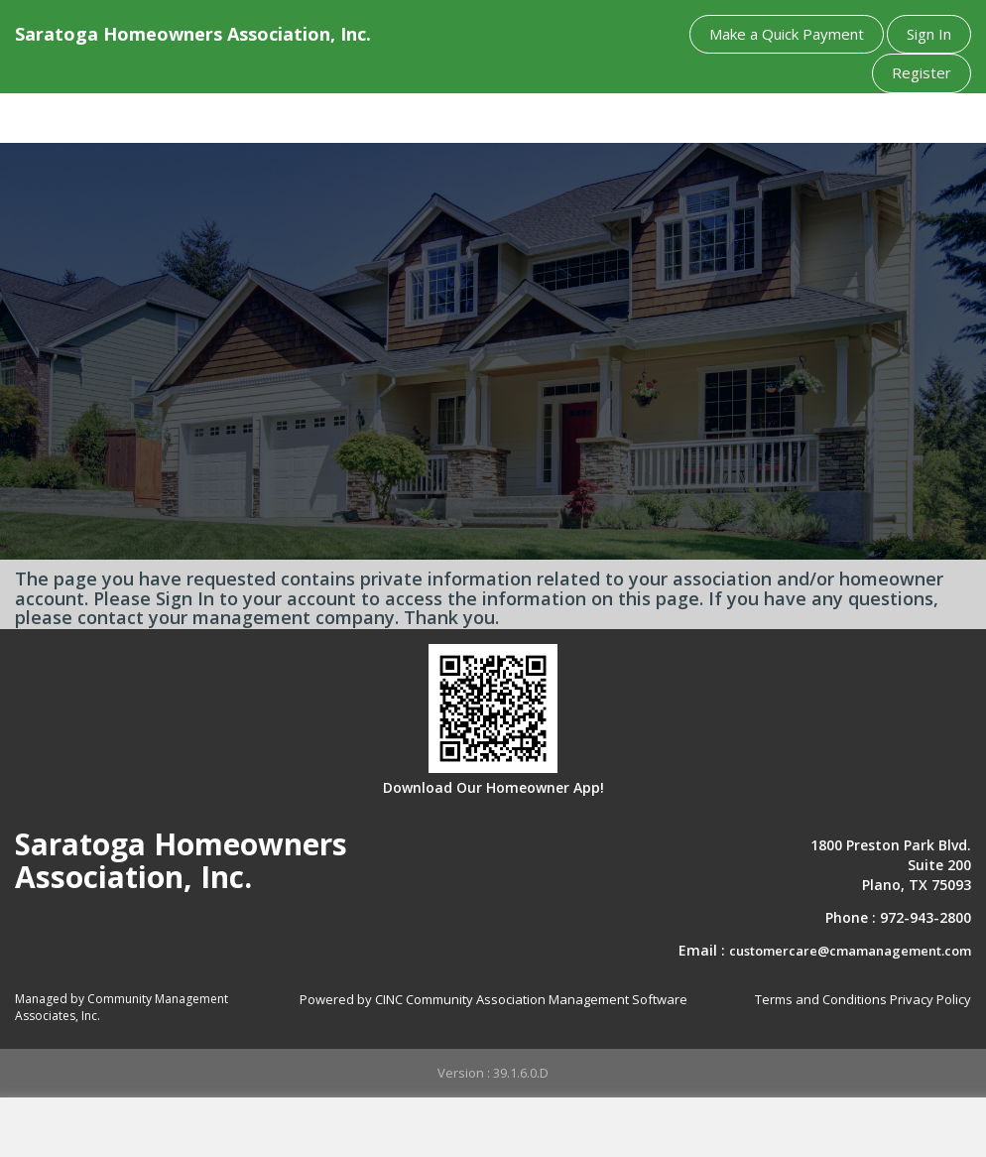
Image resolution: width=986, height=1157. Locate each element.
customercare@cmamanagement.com (850, 951)
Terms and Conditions (821, 999)
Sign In (929, 34)
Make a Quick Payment (786, 34)
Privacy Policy (930, 999)
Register (921, 72)
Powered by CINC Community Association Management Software (493, 999)
